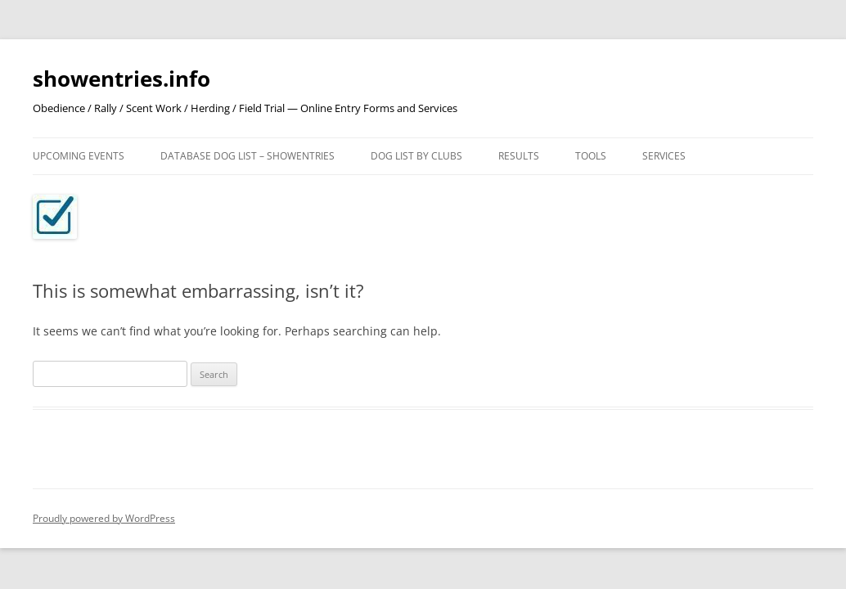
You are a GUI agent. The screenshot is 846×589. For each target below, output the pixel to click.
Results (518, 156)
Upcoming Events (78, 156)
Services (664, 156)
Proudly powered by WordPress (104, 518)
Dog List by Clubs (416, 156)
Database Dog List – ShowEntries (247, 156)
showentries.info (121, 78)
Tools (590, 156)
